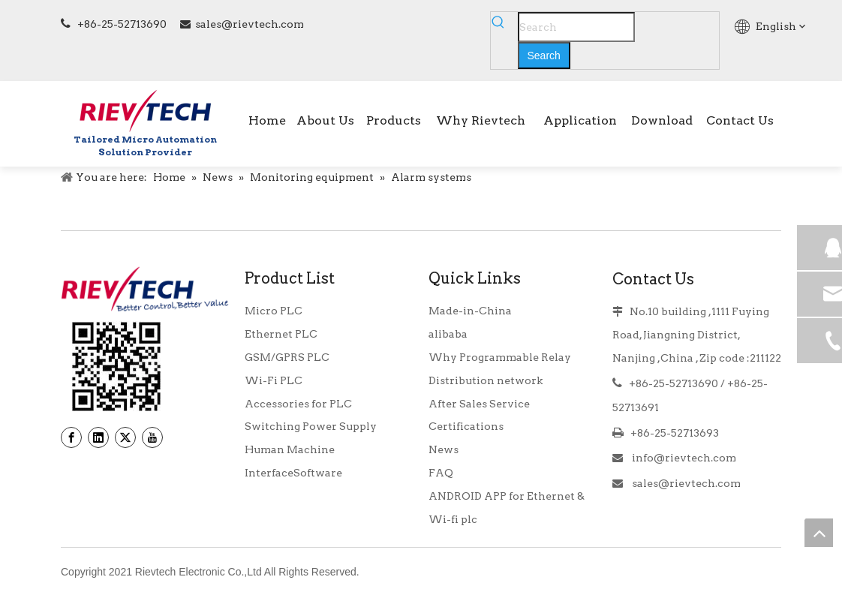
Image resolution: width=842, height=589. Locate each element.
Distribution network (486, 380)
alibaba (448, 334)
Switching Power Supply (311, 426)
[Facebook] (71, 437)
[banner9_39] (116, 366)
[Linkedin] (98, 437)
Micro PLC (273, 311)
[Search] (576, 27)
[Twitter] (125, 437)
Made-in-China (470, 311)
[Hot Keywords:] (544, 55)
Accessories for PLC (298, 404)
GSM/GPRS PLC (287, 357)
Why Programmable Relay (500, 357)
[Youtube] (152, 437)
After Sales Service (479, 404)
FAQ (441, 473)
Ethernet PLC (281, 334)
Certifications (466, 426)
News (444, 449)
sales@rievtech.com (249, 24)
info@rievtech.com (683, 458)
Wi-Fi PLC (273, 380)
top (818, 532)
